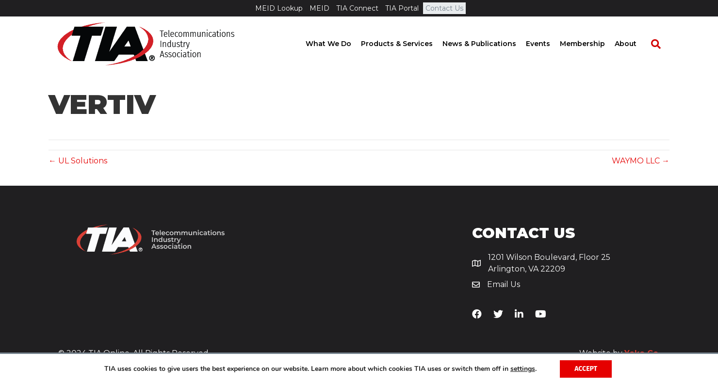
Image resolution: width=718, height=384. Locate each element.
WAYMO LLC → (640, 160)
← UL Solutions (78, 160)
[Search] (659, 44)
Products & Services (405, 43)
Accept (585, 369)
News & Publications (488, 43)
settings (522, 369)
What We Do (337, 43)
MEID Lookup (279, 8)
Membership (591, 43)
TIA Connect (357, 8)
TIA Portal (402, 8)
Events (547, 43)
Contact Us (444, 8)
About (634, 43)
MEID (319, 8)
